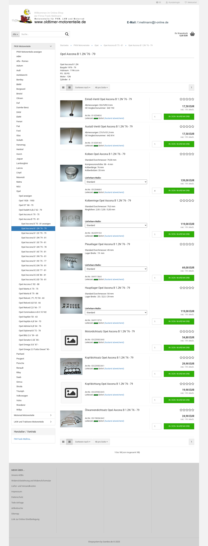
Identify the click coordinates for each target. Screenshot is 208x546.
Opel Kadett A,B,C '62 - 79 (30, 210)
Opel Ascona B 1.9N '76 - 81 (33, 256)
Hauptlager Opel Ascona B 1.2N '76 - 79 (107, 287)
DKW (18, 112)
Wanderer (20, 405)
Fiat (18, 126)
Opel (18, 191)
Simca (19, 382)
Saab (18, 377)
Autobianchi (21, 75)
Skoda (19, 386)
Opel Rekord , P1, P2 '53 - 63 (31, 298)
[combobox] (82, 87)
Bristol (19, 93)
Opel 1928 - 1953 (26, 200)
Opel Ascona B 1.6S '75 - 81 (33, 251)
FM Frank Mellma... (22, 439)
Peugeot (20, 358)
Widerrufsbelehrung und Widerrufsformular (31, 480)
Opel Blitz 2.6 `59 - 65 (28, 335)
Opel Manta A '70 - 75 (28, 289)
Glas (18, 135)
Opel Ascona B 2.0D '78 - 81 (33, 279)
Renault (19, 368)
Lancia (19, 168)
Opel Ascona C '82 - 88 (29, 284)
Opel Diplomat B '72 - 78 (30, 330)
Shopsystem (94, 541)
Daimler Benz (22, 107)
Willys (19, 409)
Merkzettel (191, 2)
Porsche (20, 363)
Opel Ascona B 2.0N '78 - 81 (33, 265)
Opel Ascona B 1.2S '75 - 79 (33, 233)
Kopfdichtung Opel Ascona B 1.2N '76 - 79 (109, 383)
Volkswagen (22, 395)
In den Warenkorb (179, 116)
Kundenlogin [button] (173, 2)
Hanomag (20, 145)
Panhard (20, 354)
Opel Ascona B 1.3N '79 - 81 (33, 237)
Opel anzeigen (25, 196)
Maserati (20, 177)
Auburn (19, 65)
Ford (18, 131)
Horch (19, 154)
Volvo (18, 400)
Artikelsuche (17, 508)
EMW (18, 117)
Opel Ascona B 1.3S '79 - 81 (33, 242)
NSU (18, 186)
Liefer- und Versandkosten (23, 486)
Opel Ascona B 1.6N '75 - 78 (33, 247)
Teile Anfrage (17, 502)
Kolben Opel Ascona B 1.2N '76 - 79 (105, 154)
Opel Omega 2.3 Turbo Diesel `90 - (34, 349)
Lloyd (18, 172)
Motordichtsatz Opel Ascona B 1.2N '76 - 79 (110, 331)
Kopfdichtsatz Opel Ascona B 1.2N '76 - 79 (109, 357)
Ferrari (19, 121)
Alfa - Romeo (22, 61)
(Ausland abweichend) (114, 118)
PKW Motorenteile (22, 46)
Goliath (19, 140)
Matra (19, 182)
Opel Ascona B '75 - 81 (29, 219)
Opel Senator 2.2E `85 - (29, 340)
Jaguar (19, 159)
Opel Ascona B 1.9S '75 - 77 (33, 261)
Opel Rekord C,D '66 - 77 (30, 307)
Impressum (16, 491)
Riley (18, 372)
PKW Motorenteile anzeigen (29, 52)
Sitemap (15, 513)
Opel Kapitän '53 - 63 (28, 317)
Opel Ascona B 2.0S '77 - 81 (33, 270)
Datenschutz (17, 497)
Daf (18, 103)
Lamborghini (22, 163)
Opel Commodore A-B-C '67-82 (32, 312)
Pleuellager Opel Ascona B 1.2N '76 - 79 (107, 244)
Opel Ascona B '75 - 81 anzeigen (36, 223)
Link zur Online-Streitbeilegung (25, 519)
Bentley (19, 79)
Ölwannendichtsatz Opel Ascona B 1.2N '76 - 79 (112, 410)
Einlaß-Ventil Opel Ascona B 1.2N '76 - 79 (108, 99)
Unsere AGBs (17, 475)
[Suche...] (15, 34)
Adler (18, 56)
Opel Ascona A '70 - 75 (29, 214)
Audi (18, 70)
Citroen (19, 98)
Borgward (20, 89)
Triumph (20, 391)
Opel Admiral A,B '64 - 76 (30, 326)
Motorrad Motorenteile (24, 415)
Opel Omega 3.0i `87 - (29, 344)
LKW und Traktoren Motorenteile (29, 422)
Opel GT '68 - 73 (26, 205)
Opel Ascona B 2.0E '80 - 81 (33, 275)
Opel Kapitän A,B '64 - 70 (30, 321)
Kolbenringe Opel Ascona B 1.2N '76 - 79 (108, 200)
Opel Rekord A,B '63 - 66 (30, 303)
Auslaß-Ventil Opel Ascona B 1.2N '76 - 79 (109, 126)
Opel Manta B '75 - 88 (28, 293)
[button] (158, 2)
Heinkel (19, 149)
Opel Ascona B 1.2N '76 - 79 (33, 228)
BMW (18, 84)
